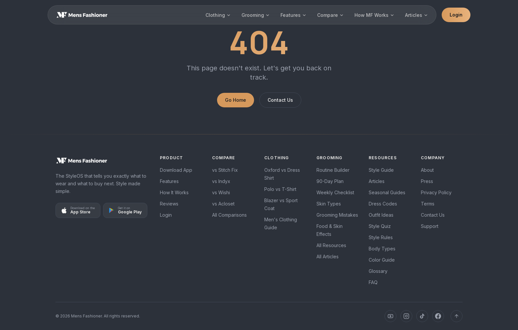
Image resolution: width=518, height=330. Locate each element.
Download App (176, 170)
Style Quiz (380, 226)
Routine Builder (333, 170)
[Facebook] (438, 316)
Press (427, 181)
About (427, 170)
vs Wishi (221, 192)
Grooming (255, 15)
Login (456, 15)
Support (429, 226)
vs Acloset (223, 203)
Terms (427, 203)
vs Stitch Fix (225, 170)
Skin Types (328, 203)
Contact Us (280, 100)
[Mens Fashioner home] (102, 160)
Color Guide (382, 260)
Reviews (169, 203)
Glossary (378, 271)
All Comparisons (229, 215)
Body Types (382, 248)
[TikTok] (422, 316)
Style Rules (381, 237)
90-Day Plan (330, 181)
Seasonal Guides (387, 192)
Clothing (218, 15)
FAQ (373, 282)
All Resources (331, 245)
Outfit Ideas (381, 215)
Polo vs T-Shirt (280, 189)
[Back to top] (456, 316)
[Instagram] (406, 316)
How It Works (174, 192)
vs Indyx (221, 181)
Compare (330, 15)
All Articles (327, 256)
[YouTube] (390, 316)
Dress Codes (383, 203)
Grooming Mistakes (337, 215)
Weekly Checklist (335, 192)
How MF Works (374, 15)
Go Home (235, 100)
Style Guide (381, 170)
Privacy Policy (436, 192)
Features (293, 15)
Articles (416, 15)
